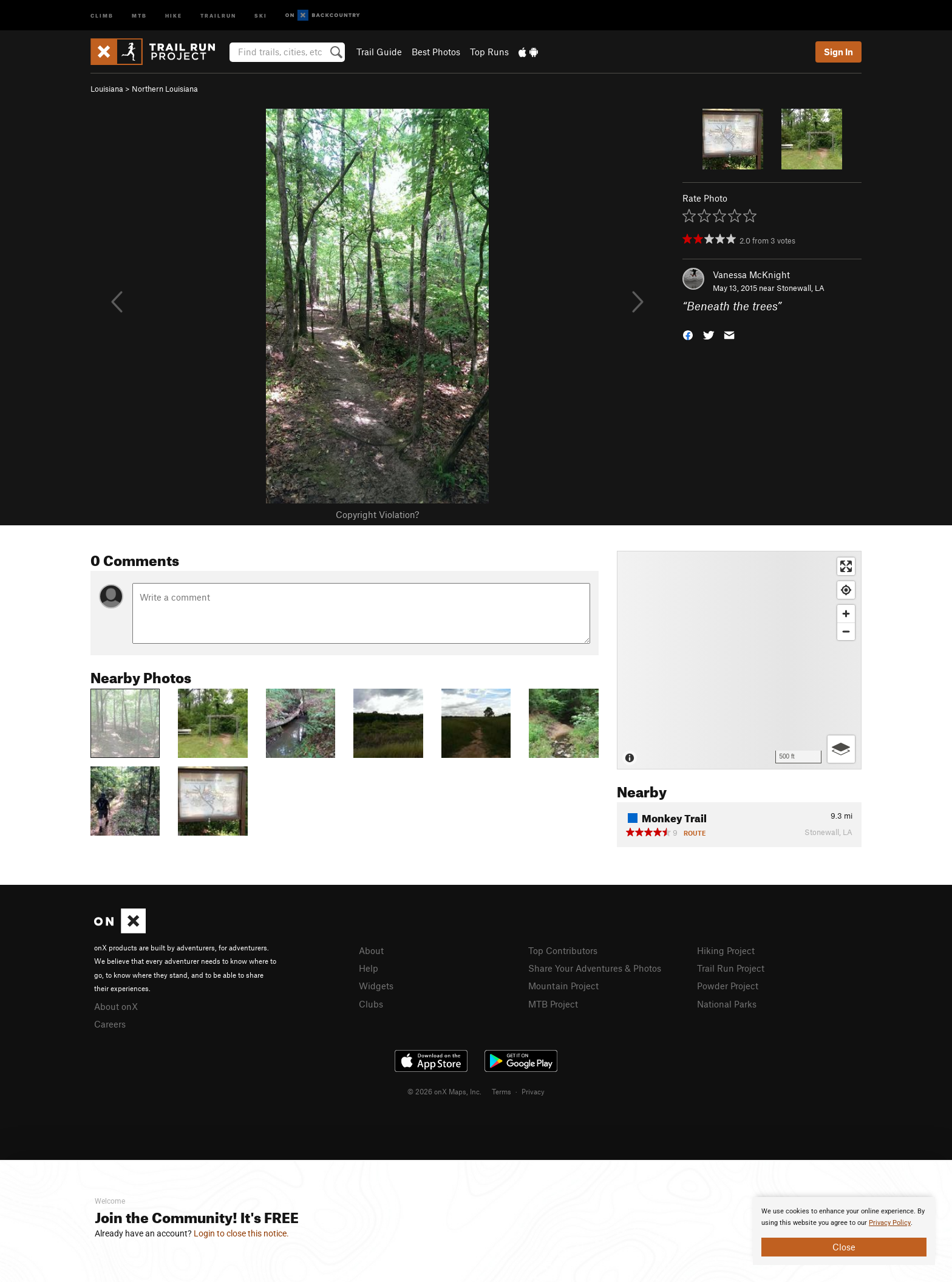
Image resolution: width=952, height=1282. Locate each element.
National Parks (726, 1003)
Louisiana (106, 89)
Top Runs (489, 51)
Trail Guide (379, 51)
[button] (687, 334)
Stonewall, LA (800, 288)
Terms (501, 1091)
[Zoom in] (846, 613)
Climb (102, 15)
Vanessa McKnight (751, 274)
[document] (843, 1230)
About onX (116, 1006)
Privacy (533, 1091)
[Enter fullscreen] (846, 566)
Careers (110, 1023)
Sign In (838, 51)
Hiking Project (726, 950)
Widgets (376, 985)
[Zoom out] (846, 631)
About (371, 950)
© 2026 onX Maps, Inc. (444, 1091)
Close (843, 1246)
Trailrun (218, 15)
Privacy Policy (890, 1223)
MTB (139, 15)
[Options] (841, 749)
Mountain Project (563, 985)
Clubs (371, 1003)
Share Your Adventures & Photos (594, 968)
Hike (173, 15)
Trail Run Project (730, 968)
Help (368, 968)
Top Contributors (562, 950)
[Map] (739, 660)
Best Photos (436, 51)
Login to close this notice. (241, 1233)
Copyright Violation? (377, 514)
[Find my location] (846, 590)
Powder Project (727, 985)
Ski (260, 15)
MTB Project (553, 1003)
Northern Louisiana (165, 89)
